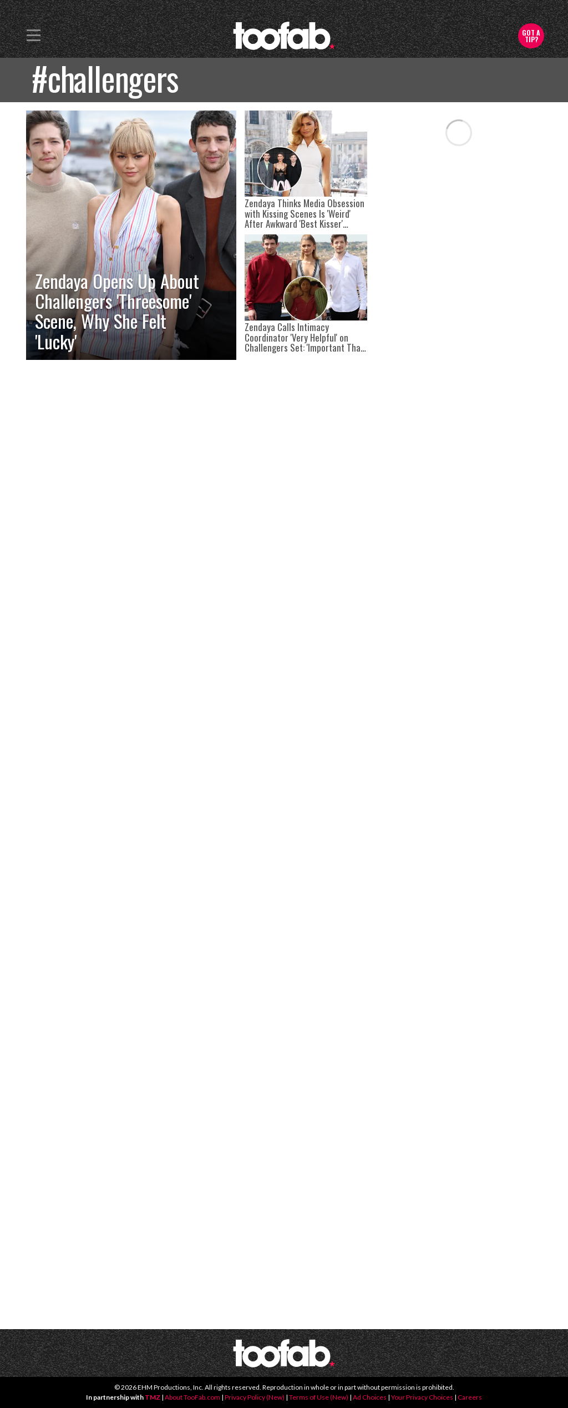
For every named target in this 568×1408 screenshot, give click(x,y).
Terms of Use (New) (318, 1397)
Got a (531, 36)
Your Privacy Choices (422, 1397)
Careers (470, 1397)
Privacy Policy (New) (255, 1397)
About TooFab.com (192, 1397)
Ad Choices (370, 1397)
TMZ (152, 1397)
